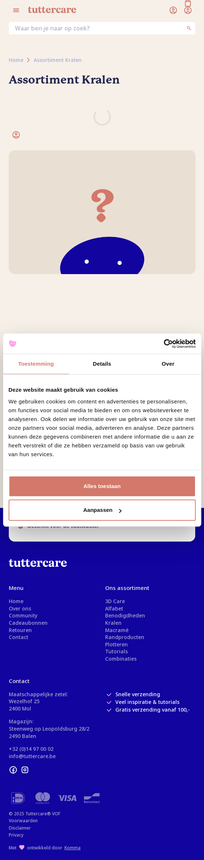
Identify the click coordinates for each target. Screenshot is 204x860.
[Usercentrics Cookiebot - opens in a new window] (163, 343)
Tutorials (116, 651)
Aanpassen (102, 510)
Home (16, 601)
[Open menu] (16, 10)
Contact (18, 637)
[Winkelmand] (188, 10)
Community (23, 615)
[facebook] (13, 769)
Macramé (117, 630)
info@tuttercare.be (32, 756)
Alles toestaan (102, 486)
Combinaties (121, 658)
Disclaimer (20, 828)
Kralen (113, 622)
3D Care (115, 601)
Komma (72, 848)
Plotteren (116, 644)
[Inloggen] (173, 10)
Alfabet (114, 608)
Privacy (16, 835)
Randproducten (124, 637)
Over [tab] (168, 364)
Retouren (20, 630)
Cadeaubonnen (28, 622)
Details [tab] (102, 364)
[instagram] (25, 769)
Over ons (20, 608)
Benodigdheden (125, 615)
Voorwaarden (23, 820)
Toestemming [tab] (36, 364)
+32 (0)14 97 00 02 (31, 748)
